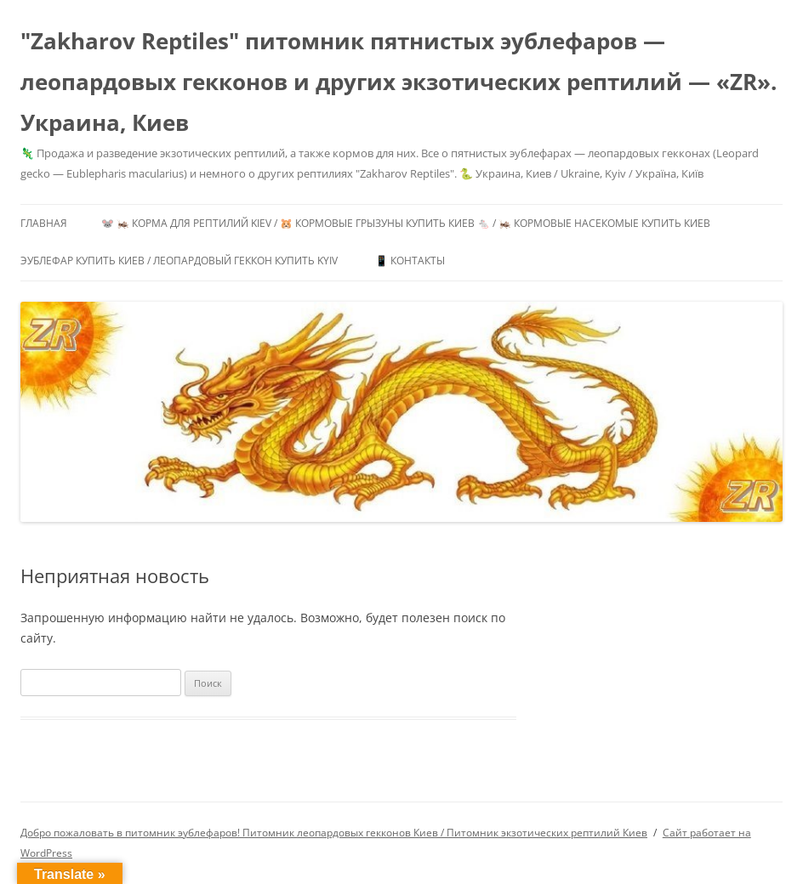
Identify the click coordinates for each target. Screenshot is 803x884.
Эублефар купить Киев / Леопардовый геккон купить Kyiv (179, 260)
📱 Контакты (410, 260)
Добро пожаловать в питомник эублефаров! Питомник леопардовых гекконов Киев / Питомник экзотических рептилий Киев (333, 832)
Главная (43, 223)
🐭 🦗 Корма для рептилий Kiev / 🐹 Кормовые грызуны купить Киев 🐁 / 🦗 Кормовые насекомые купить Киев (405, 223)
